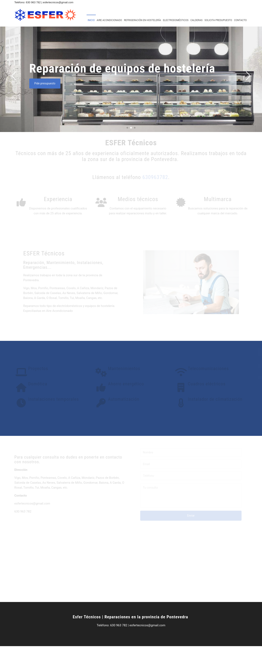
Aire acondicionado (109, 20)
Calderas (196, 20)
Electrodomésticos (176, 20)
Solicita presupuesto (218, 20)
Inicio (91, 20)
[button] (248, 89)
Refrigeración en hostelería (142, 20)
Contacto (240, 20)
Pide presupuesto (56, 97)
